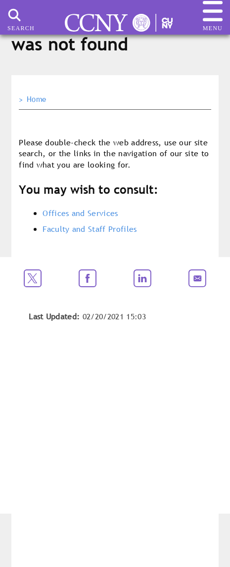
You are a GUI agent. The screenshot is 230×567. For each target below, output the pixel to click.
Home (36, 99)
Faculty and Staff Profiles (90, 228)
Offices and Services (80, 213)
